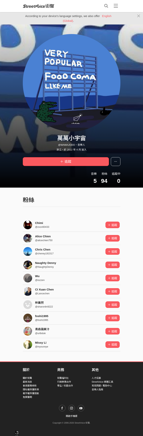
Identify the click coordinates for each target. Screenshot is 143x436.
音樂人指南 (97, 389)
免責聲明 (27, 397)
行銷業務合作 (64, 382)
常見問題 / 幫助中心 (102, 385)
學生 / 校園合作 (65, 385)
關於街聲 (27, 378)
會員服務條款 (30, 385)
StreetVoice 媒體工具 (102, 382)
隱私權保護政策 (31, 389)
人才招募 (96, 378)
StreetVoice (38, 6)
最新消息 (27, 382)
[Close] (138, 16)
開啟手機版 (71, 416)
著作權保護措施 (31, 393)
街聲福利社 (63, 378)
